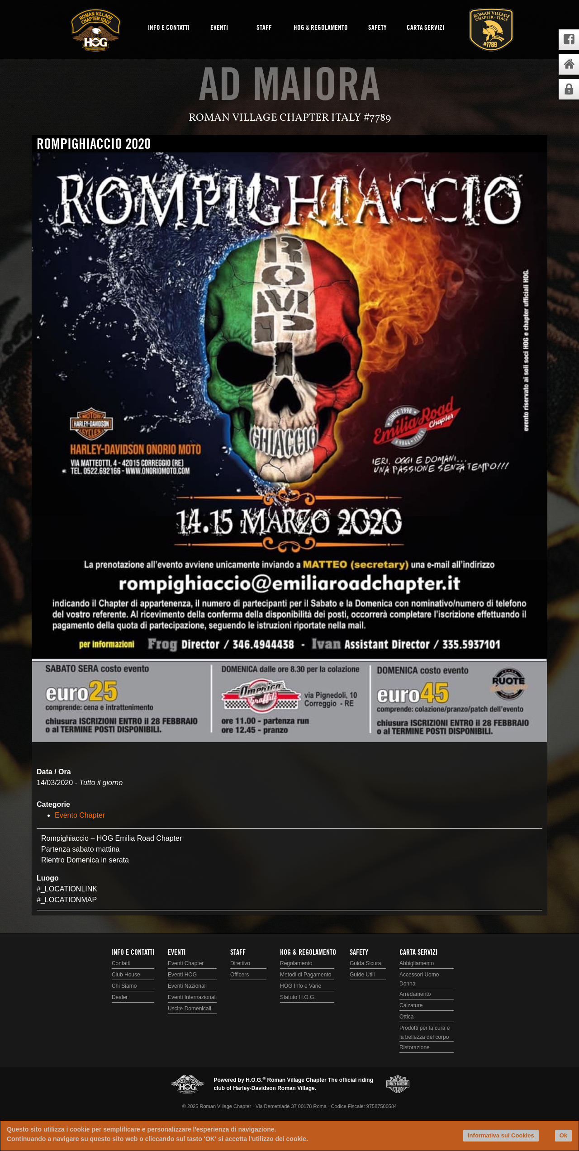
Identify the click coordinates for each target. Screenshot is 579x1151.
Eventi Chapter (186, 963)
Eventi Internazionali (192, 997)
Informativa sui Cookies (501, 1135)
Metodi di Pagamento (305, 974)
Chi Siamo (124, 986)
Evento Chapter (80, 815)
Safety (377, 28)
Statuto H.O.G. (298, 997)
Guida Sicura (365, 963)
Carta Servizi (425, 28)
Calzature (410, 1005)
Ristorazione (414, 1047)
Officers (239, 974)
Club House (126, 974)
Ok (563, 1135)
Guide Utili (362, 974)
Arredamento (415, 994)
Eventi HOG (182, 974)
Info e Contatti (169, 28)
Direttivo (240, 963)
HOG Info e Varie (300, 986)
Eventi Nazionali (187, 986)
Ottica (406, 1017)
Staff (264, 28)
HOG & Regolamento (321, 28)
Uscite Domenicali (189, 1008)
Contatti (121, 963)
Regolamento (296, 963)
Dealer (120, 997)
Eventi (219, 28)
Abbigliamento (416, 963)
